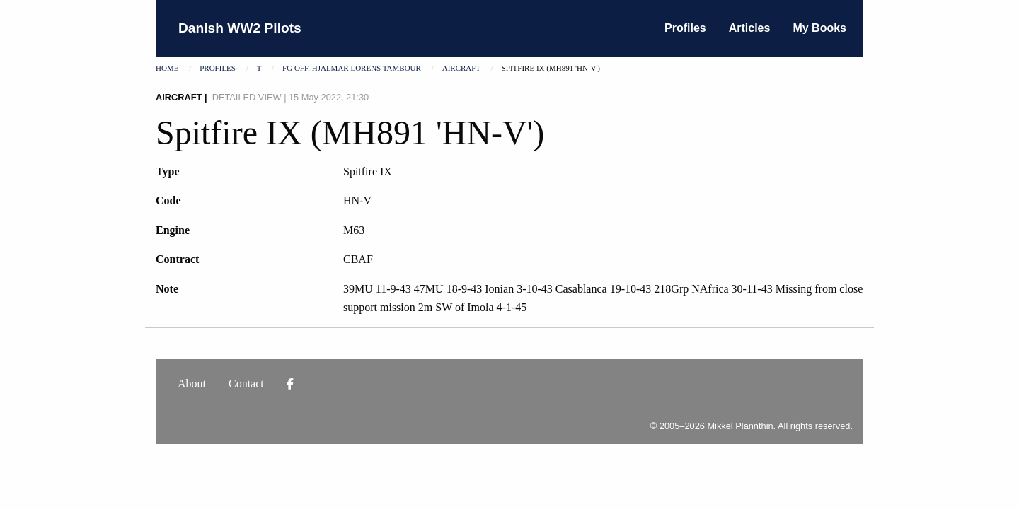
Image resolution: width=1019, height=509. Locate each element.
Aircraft (461, 68)
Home (167, 68)
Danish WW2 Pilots (239, 28)
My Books (819, 28)
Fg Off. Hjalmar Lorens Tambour (351, 68)
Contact (246, 384)
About (192, 384)
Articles (750, 28)
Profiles (685, 28)
